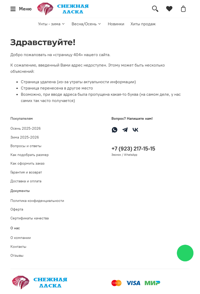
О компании (20, 237)
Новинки (116, 23)
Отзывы (16, 255)
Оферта (16, 209)
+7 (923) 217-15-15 (133, 148)
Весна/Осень (87, 23)
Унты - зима (51, 23)
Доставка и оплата (25, 181)
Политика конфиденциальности (37, 200)
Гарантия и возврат (26, 172)
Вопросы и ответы (25, 145)
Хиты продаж (143, 23)
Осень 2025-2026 (25, 128)
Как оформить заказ (27, 163)
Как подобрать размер (29, 154)
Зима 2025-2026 (24, 137)
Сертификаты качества (29, 218)
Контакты (18, 246)
